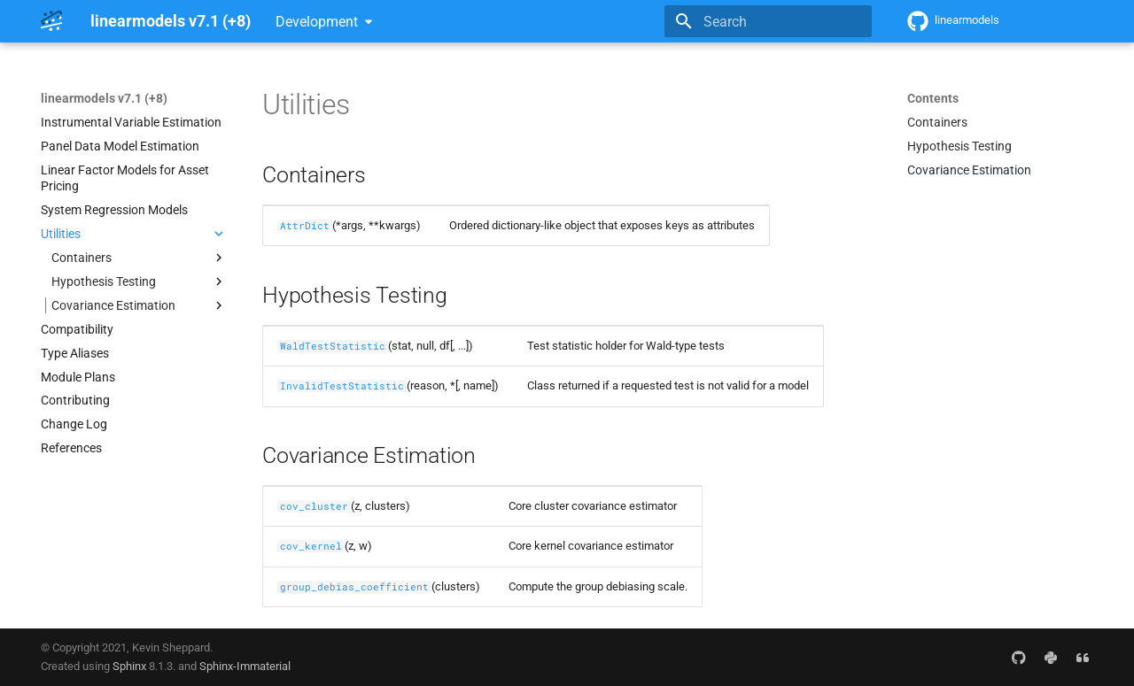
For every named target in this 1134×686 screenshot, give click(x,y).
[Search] (768, 21)
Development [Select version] (317, 21)
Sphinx (129, 666)
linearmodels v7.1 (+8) (104, 98)
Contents (933, 98)
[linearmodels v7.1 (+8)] (51, 21)
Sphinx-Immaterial (245, 666)
